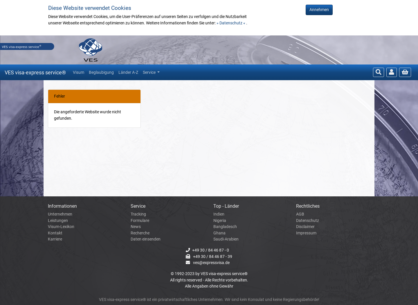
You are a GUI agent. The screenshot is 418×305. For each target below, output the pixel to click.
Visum (78, 72)
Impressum (306, 233)
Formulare (140, 220)
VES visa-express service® (35, 72)
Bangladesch (225, 226)
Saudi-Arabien (226, 239)
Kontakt (55, 233)
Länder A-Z (128, 72)
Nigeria (219, 220)
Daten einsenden (146, 239)
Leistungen (58, 220)
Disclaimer (305, 226)
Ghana (219, 233)
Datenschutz (307, 220)
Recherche (140, 233)
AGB (300, 214)
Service (149, 72)
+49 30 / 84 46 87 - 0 (210, 250)
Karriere (55, 239)
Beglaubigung (101, 72)
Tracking (138, 214)
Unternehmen (60, 214)
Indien (218, 214)
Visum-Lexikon (61, 226)
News (136, 226)
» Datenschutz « (231, 23)
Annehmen (319, 9)
